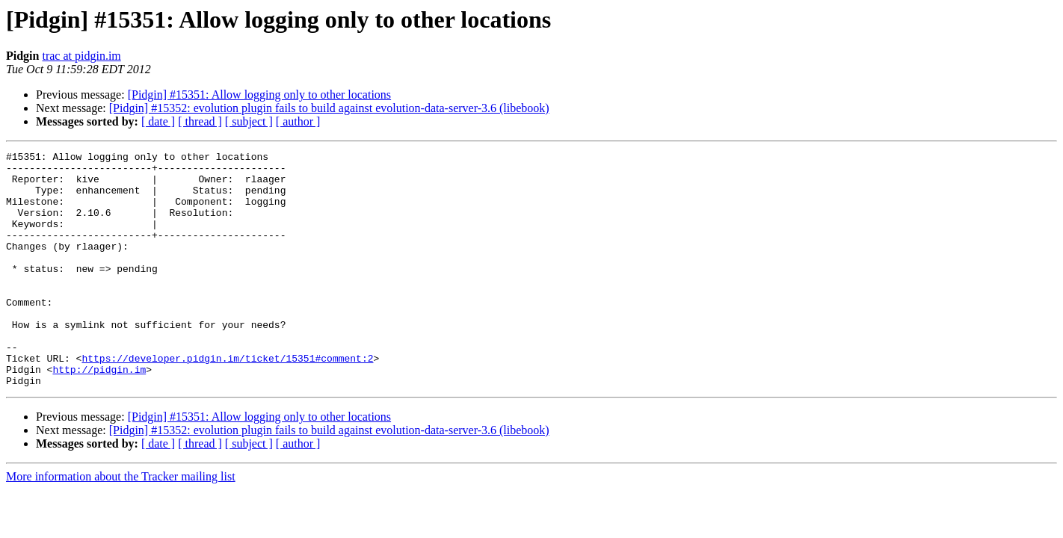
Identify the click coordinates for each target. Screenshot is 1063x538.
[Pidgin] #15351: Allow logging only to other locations (259, 94)
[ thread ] (200, 121)
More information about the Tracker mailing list (120, 523)
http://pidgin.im (99, 414)
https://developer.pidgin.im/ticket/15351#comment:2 (227, 400)
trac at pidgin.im (81, 55)
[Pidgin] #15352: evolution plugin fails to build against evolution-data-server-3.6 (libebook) (329, 108)
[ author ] (298, 121)
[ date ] (158, 121)
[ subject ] (249, 121)
